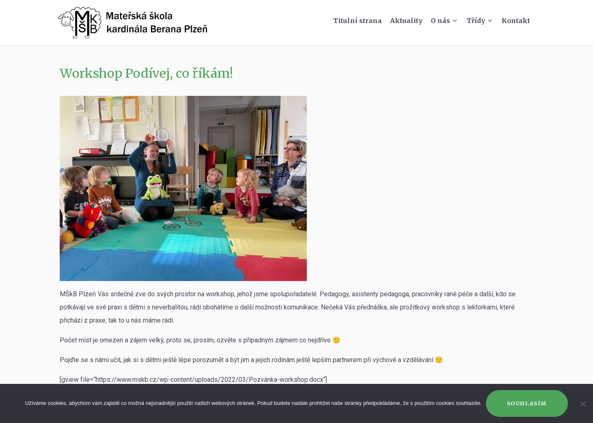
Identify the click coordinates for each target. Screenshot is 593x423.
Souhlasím (527, 403)
